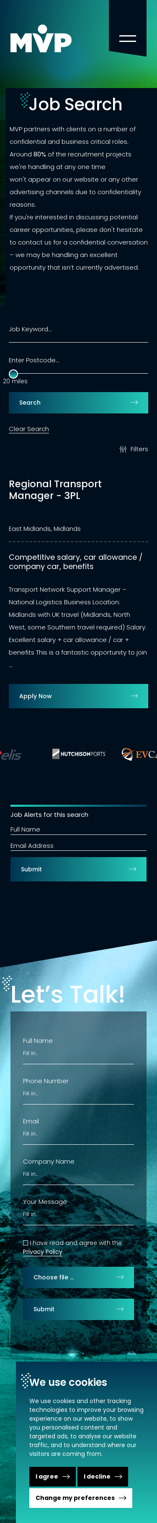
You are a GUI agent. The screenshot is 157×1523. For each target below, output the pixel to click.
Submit (31, 869)
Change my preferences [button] (75, 1498)
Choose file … (53, 1277)
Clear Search (29, 428)
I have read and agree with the (76, 1243)
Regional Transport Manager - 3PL (55, 490)
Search (30, 402)
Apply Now (35, 696)
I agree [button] (47, 1476)
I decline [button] (97, 1476)
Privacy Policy (42, 1252)
